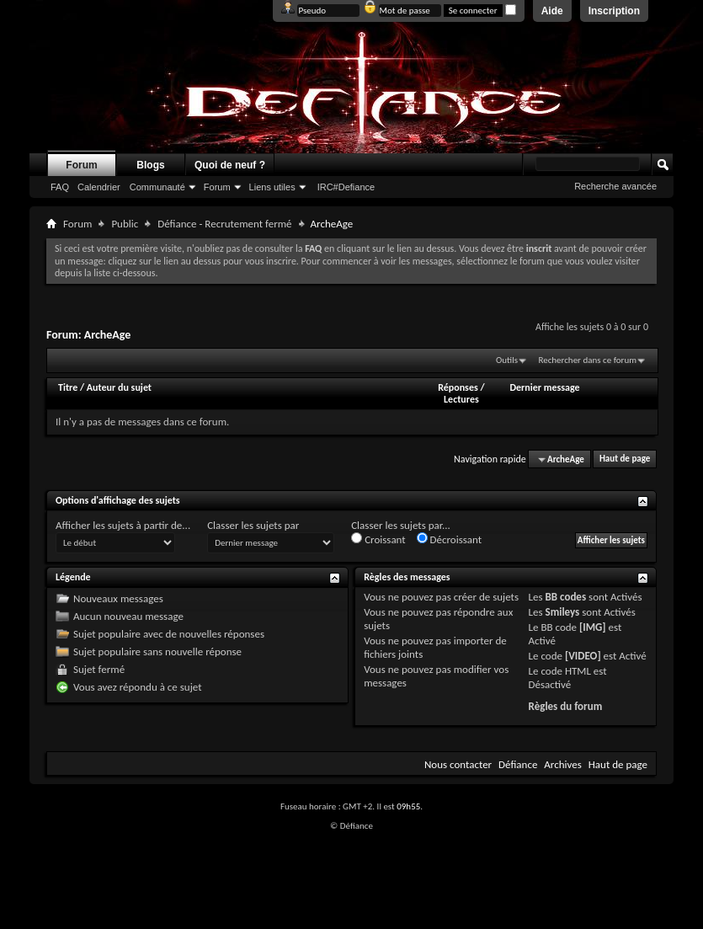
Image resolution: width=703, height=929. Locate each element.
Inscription (614, 11)
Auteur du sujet (119, 387)
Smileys (563, 612)
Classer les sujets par (253, 525)
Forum (81, 165)
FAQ (60, 187)
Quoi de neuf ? (229, 165)
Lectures (461, 399)
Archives (562, 764)
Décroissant (449, 539)
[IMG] (592, 627)
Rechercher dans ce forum (587, 360)
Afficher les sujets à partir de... (123, 525)
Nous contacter (458, 764)
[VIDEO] (583, 655)
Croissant (378, 539)
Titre (69, 387)
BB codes (566, 596)
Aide (552, 11)
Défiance (517, 764)
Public (124, 223)
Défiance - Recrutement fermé (224, 223)
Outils (507, 360)
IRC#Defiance (346, 187)
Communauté (157, 187)
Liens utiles (272, 187)
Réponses (458, 387)
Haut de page (624, 459)
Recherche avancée (615, 186)
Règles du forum (566, 706)
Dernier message (544, 387)
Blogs (150, 165)
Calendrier (98, 187)
